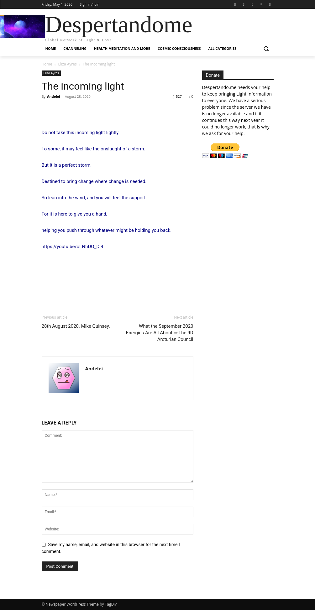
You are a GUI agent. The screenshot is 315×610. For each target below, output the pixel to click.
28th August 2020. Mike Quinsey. (76, 326)
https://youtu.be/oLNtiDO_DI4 (72, 246)
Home (47, 64)
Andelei (53, 96)
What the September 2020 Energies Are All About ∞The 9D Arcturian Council (159, 332)
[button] (266, 48)
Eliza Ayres (67, 64)
